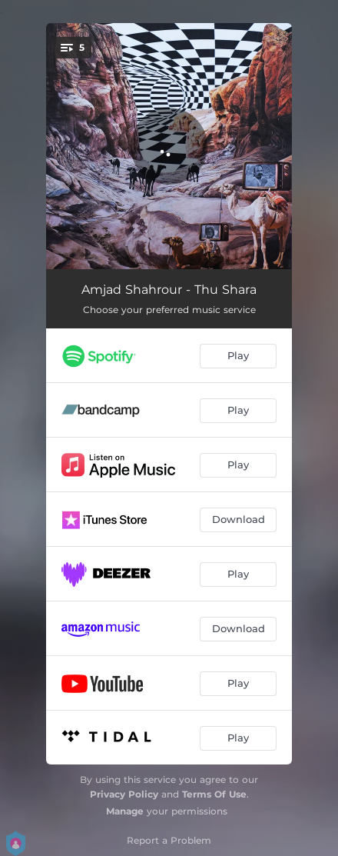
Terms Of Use (214, 794)
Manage (125, 811)
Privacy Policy (124, 794)
